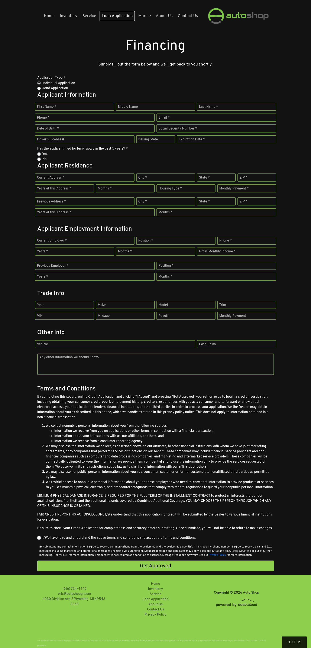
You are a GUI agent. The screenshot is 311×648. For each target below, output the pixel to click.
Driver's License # (51, 139)
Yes (45, 154)
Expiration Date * (192, 139)
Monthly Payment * (234, 188)
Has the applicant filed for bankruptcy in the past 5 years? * (82, 149)
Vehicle (42, 344)
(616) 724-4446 (74, 589)
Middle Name (128, 107)
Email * (164, 118)
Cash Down (207, 344)
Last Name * (208, 107)
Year (40, 305)
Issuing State (148, 139)
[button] (144, 16)
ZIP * (243, 178)
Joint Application (55, 88)
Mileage (104, 316)
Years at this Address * (54, 188)
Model (163, 305)
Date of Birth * (48, 129)
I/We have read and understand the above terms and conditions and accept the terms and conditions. (119, 538)
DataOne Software (106, 640)
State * (204, 178)
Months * (105, 188)
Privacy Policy (217, 555)
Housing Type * (170, 188)
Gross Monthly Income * (217, 251)
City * (142, 178)
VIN (40, 316)
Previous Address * (51, 201)
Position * (145, 241)
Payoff (163, 316)
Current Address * (50, 178)
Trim (222, 305)
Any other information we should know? (69, 357)
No (44, 159)
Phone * (43, 118)
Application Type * (51, 78)
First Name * (46, 107)
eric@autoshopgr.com (74, 594)
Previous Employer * (52, 266)
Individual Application (58, 83)
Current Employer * (52, 241)
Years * (42, 251)
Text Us (294, 642)
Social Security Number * (178, 129)
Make (102, 305)
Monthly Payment (232, 316)
